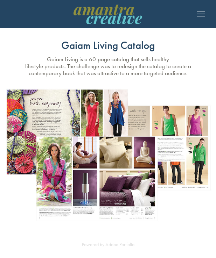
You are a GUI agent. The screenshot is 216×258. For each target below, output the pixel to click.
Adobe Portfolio (119, 245)
